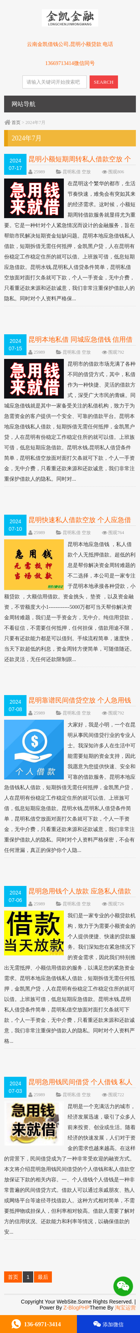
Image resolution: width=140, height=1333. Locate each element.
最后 (43, 1277)
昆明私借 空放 (77, 171)
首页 (16, 122)
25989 (39, 171)
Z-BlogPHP (76, 1308)
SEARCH (103, 82)
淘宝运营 (125, 1308)
